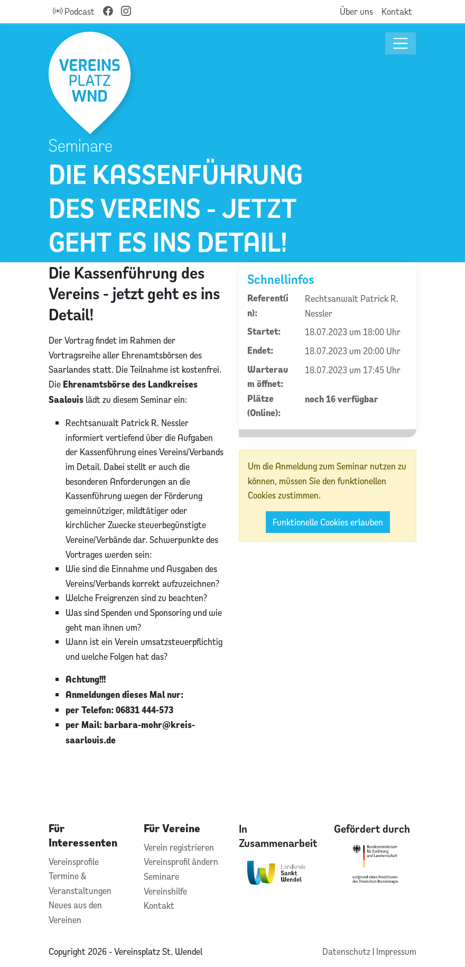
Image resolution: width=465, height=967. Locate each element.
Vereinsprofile (74, 861)
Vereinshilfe (165, 891)
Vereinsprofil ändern (181, 861)
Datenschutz (347, 951)
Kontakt (397, 11)
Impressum (396, 951)
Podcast (74, 11)
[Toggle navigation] (401, 44)
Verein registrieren (179, 847)
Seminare (161, 876)
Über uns (356, 11)
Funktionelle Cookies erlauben (328, 522)
